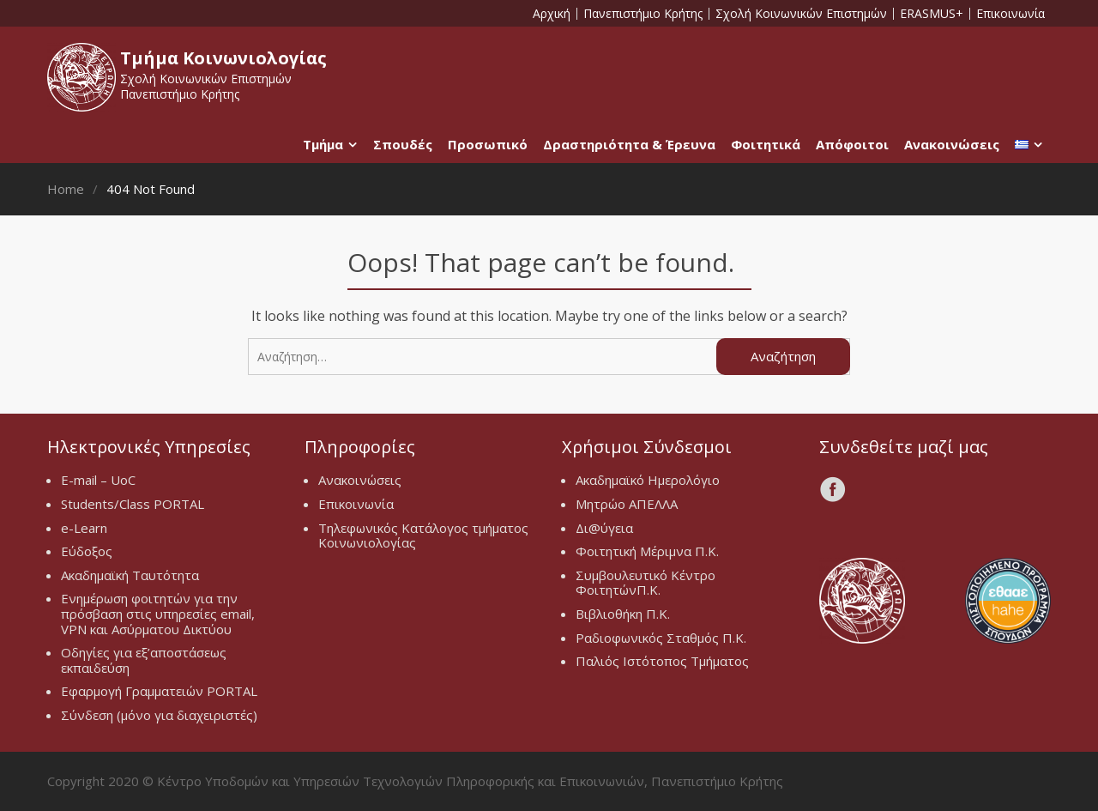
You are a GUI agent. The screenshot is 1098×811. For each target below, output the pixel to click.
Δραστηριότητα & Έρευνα (629, 144)
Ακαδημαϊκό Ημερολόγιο (648, 479)
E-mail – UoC (98, 479)
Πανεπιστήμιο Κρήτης (643, 14)
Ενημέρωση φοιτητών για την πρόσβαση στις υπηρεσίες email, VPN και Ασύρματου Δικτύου (158, 613)
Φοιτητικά (765, 144)
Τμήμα (323, 144)
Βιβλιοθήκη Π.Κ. (623, 613)
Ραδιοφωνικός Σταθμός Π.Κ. (661, 637)
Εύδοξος (86, 551)
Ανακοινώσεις (951, 144)
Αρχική (551, 14)
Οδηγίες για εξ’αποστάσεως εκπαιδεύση (143, 660)
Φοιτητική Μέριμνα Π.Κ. (647, 551)
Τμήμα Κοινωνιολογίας (223, 58)
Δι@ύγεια (604, 527)
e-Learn (84, 527)
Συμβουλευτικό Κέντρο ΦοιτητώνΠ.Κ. (645, 582)
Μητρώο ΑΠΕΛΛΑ (627, 503)
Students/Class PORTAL (132, 503)
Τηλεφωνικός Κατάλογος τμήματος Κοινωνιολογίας (423, 535)
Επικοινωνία (1010, 14)
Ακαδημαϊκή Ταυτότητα (130, 575)
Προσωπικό (488, 144)
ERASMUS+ (931, 14)
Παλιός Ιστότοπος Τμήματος (662, 660)
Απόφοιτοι (852, 144)
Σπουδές (402, 144)
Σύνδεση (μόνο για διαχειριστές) (159, 714)
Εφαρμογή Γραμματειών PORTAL (159, 690)
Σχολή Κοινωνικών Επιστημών (801, 14)
